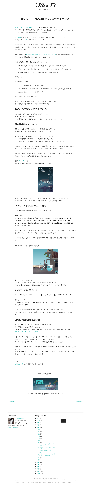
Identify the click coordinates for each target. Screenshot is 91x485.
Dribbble (63, 482)
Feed (74, 482)
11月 (39, 431)
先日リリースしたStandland (24, 27)
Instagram (38, 482)
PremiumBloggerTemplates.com (47, 480)
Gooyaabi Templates (73, 480)
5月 (39, 438)
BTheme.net (58, 480)
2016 (38, 427)
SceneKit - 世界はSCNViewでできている (45, 19)
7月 (39, 435)
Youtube (44, 482)
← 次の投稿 (11, 402)
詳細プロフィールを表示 (14, 427)
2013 (38, 464)
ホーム (45, 402)
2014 (38, 462)
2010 (38, 470)
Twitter (24, 482)
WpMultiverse (21, 480)
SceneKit (18, 37)
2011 (38, 468)
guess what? (45, 5)
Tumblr (69, 482)
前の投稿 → (80, 402)
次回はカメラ (19, 364)
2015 (38, 461)
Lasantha (36, 480)
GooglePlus (31, 482)
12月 (39, 429)
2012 (38, 466)
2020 (38, 420)
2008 (38, 473)
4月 (39, 440)
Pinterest (50, 482)
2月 (39, 457)
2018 (38, 424)
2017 (38, 426)
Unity (25, 40)
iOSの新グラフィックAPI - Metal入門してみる (41, 54)
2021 (38, 418)
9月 (39, 433)
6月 (39, 436)
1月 (39, 459)
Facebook (18, 482)
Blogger (56, 478)
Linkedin (57, 482)
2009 (38, 471)
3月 (39, 442)
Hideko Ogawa (20, 418)
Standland (22, 161)
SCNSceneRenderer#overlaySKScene (28, 332)
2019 (38, 422)
